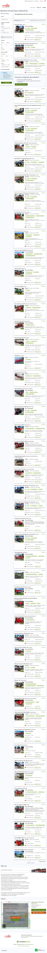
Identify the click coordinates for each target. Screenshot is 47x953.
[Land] (6, 49)
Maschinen (6, 82)
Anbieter (2, 63)
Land (2, 47)
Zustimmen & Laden (15, 917)
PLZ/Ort (2, 42)
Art (1, 58)
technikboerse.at (29, 1)
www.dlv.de (4, 950)
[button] (38, 913)
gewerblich (3, 64)
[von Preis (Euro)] (3, 56)
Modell (2, 35)
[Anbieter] (1, 64)
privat (8, 64)
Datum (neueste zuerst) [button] (40, 20)
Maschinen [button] (33, 7)
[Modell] (6, 37)
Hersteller (2, 30)
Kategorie (2, 26)
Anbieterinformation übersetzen (6, 869)
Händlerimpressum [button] (24, 937)
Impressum (22, 946)
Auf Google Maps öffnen (15, 919)
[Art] (1, 61)
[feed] (30, 441)
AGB (18, 946)
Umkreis (7, 42)
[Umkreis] (9, 44)
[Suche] (6, 19)
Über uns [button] (39, 7)
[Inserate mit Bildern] (1, 66)
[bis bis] (9, 56)
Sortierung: (32, 20)
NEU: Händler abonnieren (21, 84)
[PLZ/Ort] (3, 44)
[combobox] (6, 28)
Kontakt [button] (44, 7)
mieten (2, 61)
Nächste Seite (43, 861)
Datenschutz (27, 946)
